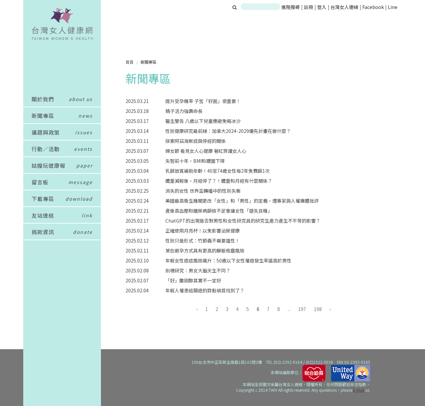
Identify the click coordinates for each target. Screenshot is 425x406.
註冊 (309, 7)
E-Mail (358, 390)
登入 (322, 7)
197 (302, 309)
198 (318, 309)
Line (392, 7)
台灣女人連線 (344, 7)
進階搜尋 (290, 7)
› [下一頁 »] (330, 309)
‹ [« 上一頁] (197, 309)
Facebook (373, 7)
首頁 (129, 62)
